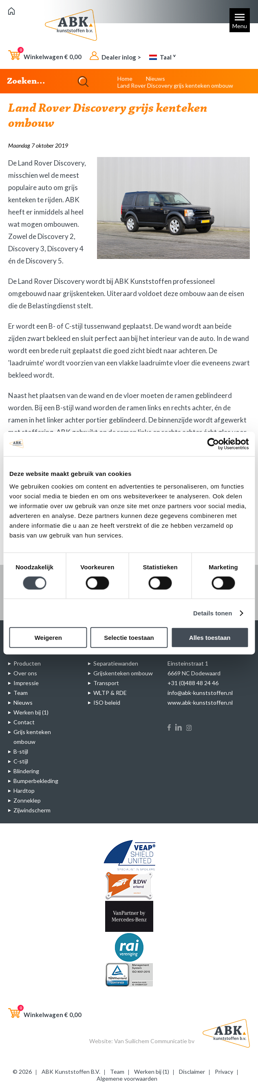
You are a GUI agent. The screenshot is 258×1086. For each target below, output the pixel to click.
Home (124, 78)
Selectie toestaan (129, 637)
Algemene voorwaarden (127, 1078)
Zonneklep (27, 800)
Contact (24, 722)
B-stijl (20, 751)
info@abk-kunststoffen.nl (200, 692)
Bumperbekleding (35, 780)
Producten (27, 663)
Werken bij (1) (31, 712)
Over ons (25, 673)
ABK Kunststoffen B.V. (71, 1071)
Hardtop (24, 790)
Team (20, 692)
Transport (106, 682)
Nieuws (155, 78)
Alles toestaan (210, 637)
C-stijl (20, 761)
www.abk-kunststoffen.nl (200, 702)
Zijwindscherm (32, 810)
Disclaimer (192, 1071)
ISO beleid (106, 702)
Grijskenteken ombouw (123, 673)
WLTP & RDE (110, 692)
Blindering (26, 770)
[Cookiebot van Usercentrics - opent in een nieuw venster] (213, 444)
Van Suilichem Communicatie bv (154, 1040)
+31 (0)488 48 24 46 (193, 682)
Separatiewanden (115, 663)
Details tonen (212, 612)
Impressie (26, 682)
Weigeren (48, 637)
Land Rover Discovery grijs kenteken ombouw (175, 85)
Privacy (224, 1071)
